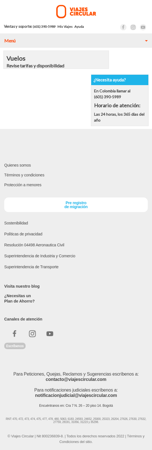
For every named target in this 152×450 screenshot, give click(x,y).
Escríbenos (15, 346)
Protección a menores (22, 185)
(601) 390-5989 (44, 26)
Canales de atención (23, 319)
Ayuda (79, 26)
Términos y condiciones (24, 175)
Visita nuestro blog (22, 286)
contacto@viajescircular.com (76, 379)
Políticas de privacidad (23, 234)
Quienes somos (17, 165)
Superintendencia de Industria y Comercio (39, 256)
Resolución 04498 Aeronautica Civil (34, 245)
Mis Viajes (64, 26)
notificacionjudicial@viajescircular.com (76, 395)
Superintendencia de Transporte (31, 267)
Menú (9, 40)
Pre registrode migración (76, 205)
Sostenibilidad (16, 223)
